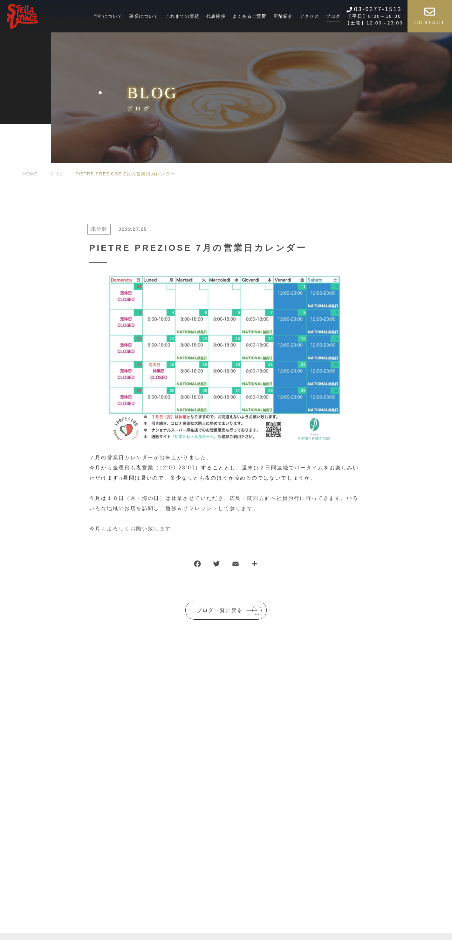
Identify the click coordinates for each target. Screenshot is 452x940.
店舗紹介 (283, 16)
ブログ (333, 16)
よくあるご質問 (249, 16)
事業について (143, 16)
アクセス (309, 16)
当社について (107, 16)
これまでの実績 (182, 16)
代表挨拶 (216, 16)
